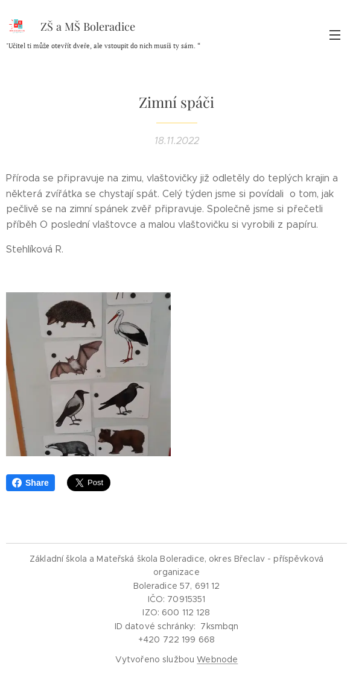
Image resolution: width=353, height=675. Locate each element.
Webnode (217, 659)
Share (30, 483)
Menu (334, 35)
